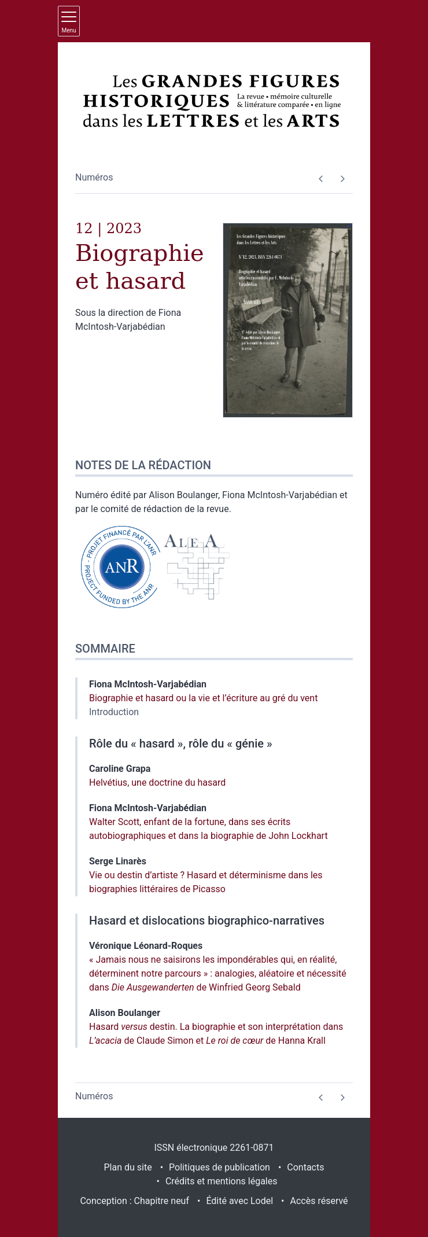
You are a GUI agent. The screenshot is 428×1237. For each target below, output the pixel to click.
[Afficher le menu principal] (69, 21)
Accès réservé (319, 1200)
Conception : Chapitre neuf (134, 1200)
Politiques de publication (219, 1167)
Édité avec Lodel (239, 1200)
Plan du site (128, 1167)
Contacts (305, 1167)
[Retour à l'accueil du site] (214, 100)
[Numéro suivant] (342, 178)
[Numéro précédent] (320, 178)
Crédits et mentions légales (221, 1181)
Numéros (94, 177)
